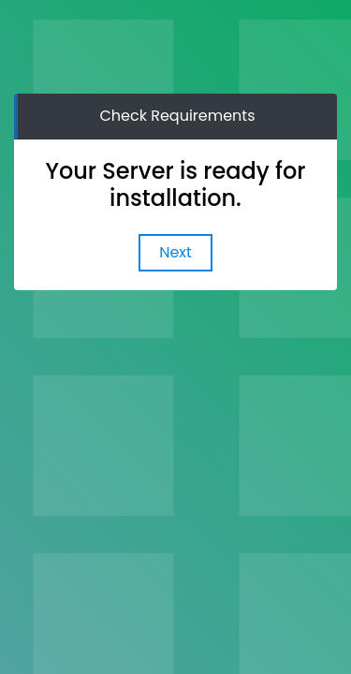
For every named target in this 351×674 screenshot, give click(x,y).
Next (175, 252)
